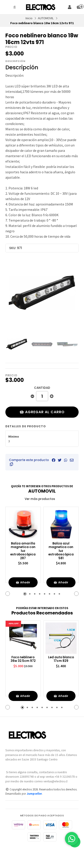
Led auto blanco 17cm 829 (61, 659)
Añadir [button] (23, 582)
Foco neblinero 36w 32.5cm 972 (23, 659)
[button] (11, 464)
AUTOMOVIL (46, 18)
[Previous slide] (12, 293)
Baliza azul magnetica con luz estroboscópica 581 (61, 551)
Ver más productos (42, 498)
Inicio (29, 18)
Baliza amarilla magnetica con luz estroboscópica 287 (23, 551)
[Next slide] (71, 293)
